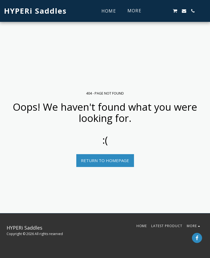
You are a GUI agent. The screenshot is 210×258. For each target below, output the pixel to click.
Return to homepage (105, 160)
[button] (157, 11)
